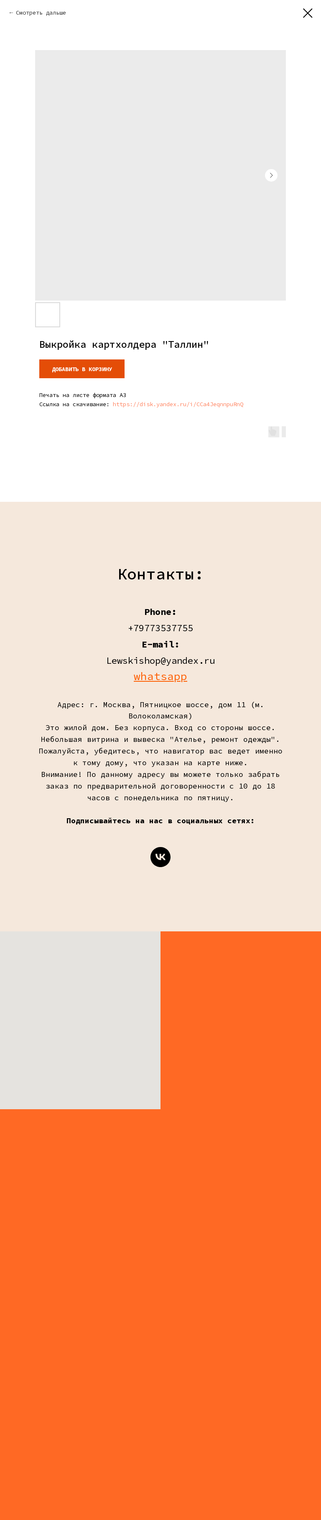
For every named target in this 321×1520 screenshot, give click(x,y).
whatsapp (160, 676)
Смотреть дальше (41, 12)
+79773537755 (160, 628)
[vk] (160, 857)
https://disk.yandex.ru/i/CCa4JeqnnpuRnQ (178, 404)
